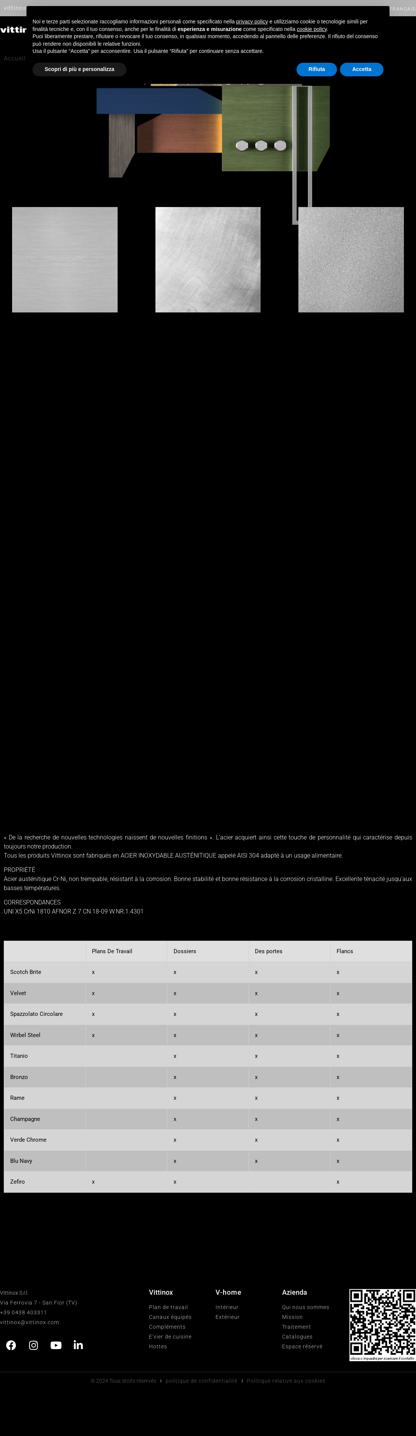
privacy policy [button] (252, 22)
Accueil (15, 58)
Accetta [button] (361, 69)
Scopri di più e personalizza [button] (79, 69)
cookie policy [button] (312, 29)
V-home (229, 1292)
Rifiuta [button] (317, 69)
